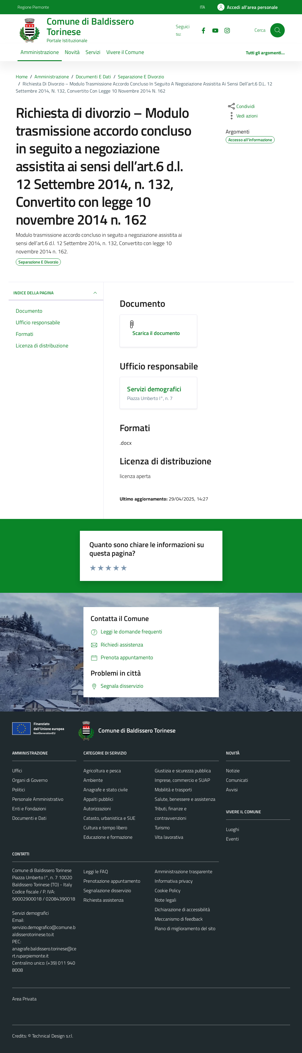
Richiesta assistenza (103, 899)
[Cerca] (277, 30)
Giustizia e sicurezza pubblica (183, 770)
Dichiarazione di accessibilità (182, 909)
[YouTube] (213, 30)
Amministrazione (39, 52)
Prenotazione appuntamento (111, 880)
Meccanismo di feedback (179, 918)
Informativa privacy (174, 880)
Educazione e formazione (107, 837)
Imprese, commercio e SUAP (182, 780)
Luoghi (232, 829)
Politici (18, 789)
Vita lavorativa (169, 837)
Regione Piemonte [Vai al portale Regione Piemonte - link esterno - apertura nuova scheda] (33, 7)
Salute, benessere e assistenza (185, 799)
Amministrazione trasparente (183, 871)
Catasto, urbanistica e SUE (109, 818)
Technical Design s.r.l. (52, 1035)
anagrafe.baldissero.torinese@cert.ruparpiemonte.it (44, 952)
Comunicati (237, 780)
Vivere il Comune (125, 52)
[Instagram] (225, 30)
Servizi (93, 52)
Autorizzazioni (97, 808)
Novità (72, 52)
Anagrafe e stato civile (105, 789)
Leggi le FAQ (95, 871)
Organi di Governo (30, 780)
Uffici (17, 770)
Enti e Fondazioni (29, 808)
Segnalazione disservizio (107, 890)
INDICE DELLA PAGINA (56, 292)
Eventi (232, 838)
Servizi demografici (154, 389)
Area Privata (24, 998)
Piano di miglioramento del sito (185, 928)
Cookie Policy (168, 890)
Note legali (165, 899)
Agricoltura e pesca (102, 770)
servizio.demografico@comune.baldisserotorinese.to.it (43, 931)
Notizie (233, 770)
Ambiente (93, 780)
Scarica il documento (156, 333)
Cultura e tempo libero (105, 827)
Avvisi (232, 789)
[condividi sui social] (241, 106)
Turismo (162, 827)
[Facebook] (201, 30)
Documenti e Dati (29, 818)
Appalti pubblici (98, 799)
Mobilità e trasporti (173, 789)
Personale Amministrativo (37, 799)
